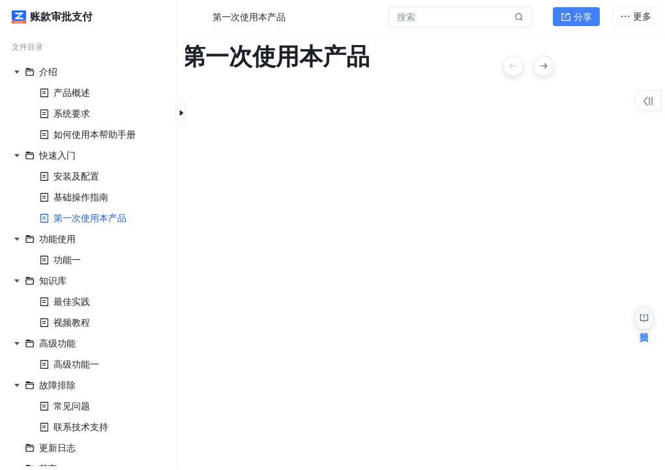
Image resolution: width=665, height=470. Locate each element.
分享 (576, 17)
